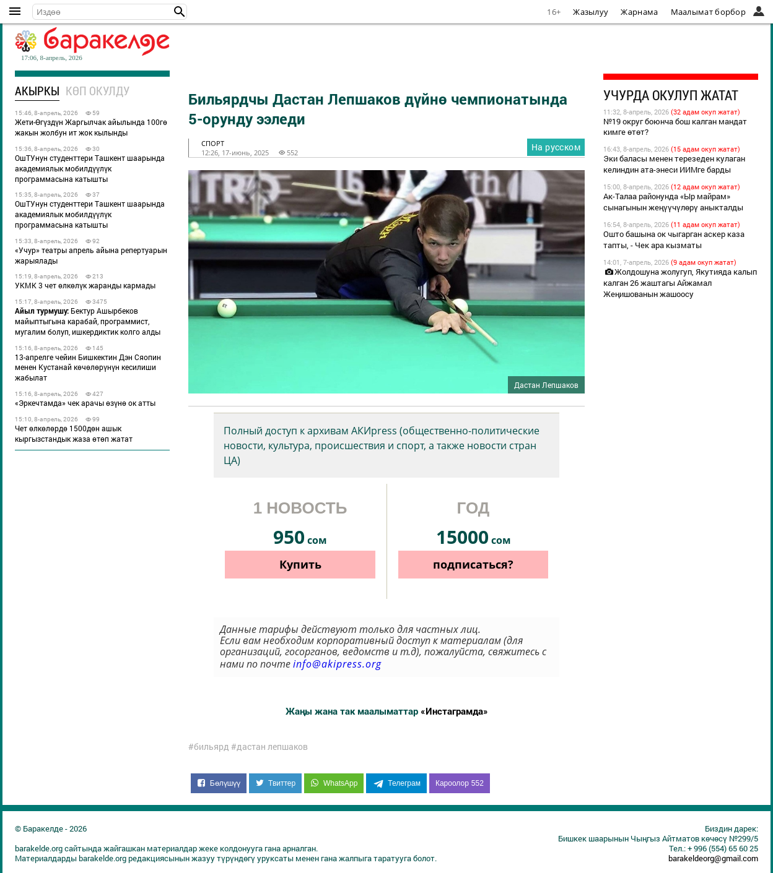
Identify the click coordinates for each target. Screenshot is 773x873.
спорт (212, 143)
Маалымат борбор (708, 11)
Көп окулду (97, 90)
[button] (179, 11)
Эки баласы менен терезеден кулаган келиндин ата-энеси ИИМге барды (674, 163)
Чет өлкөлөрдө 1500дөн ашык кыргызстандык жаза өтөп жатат (74, 433)
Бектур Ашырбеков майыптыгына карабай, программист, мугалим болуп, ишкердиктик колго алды (87, 321)
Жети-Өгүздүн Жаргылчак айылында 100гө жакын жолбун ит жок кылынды (91, 127)
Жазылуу (590, 11)
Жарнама (639, 11)
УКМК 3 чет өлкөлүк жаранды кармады (85, 285)
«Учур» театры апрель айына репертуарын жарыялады (91, 255)
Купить (300, 564)
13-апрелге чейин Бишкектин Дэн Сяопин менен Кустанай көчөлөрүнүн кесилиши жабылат (88, 367)
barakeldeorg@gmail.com (713, 858)
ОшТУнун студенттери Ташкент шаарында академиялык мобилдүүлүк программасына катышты (90, 168)
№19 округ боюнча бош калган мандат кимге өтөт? (675, 126)
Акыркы (37, 90)
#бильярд (208, 746)
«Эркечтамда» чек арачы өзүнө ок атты (85, 403)
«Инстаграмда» (454, 711)
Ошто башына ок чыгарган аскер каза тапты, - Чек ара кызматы (674, 239)
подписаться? (473, 564)
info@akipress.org (337, 664)
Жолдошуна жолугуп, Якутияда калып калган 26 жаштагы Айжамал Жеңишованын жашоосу (680, 283)
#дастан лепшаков (269, 746)
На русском (555, 147)
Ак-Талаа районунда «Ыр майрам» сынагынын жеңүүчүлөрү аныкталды (673, 201)
